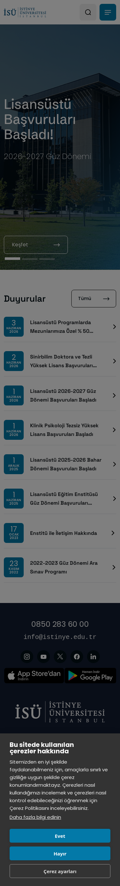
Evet (60, 836)
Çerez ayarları (60, 871)
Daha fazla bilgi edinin (35, 817)
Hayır (59, 853)
